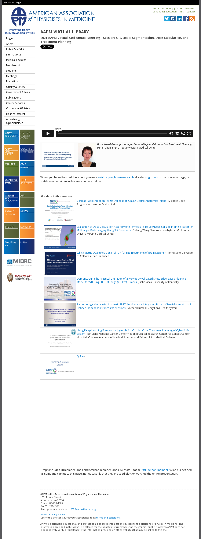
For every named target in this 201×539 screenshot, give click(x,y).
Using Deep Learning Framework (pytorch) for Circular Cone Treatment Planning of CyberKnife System (133, 332)
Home (156, 8)
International (13, 54)
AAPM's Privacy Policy (52, 514)
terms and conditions (108, 517)
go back (153, 177)
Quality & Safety (15, 87)
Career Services (185, 8)
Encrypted (9, 2)
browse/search (124, 177)
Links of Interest (15, 114)
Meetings (11, 76)
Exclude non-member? (155, 470)
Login (19, 2)
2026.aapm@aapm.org (83, 509)
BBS (181, 11)
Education (12, 81)
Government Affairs (18, 92)
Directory (167, 8)
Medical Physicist (16, 60)
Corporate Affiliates (18, 108)
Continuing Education (165, 11)
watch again (105, 177)
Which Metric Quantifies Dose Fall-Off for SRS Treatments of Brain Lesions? (121, 253)
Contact (190, 11)
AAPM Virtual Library (64, 32)
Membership (13, 65)
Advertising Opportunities (14, 121)
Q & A (80, 356)
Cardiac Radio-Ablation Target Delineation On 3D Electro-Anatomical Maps (121, 201)
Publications (13, 97)
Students (11, 70)
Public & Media (15, 49)
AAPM (9, 44)
